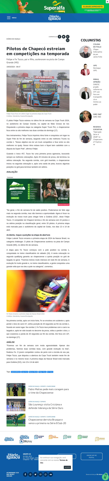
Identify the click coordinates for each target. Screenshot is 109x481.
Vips (95, 65)
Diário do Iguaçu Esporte (37, 401)
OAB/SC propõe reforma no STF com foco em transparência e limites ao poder (97, 94)
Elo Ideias (99, 474)
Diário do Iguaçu (13, 39)
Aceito (67, 467)
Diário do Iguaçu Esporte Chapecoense (41, 386)
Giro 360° (97, 114)
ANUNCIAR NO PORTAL (92, 456)
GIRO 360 (97, 117)
